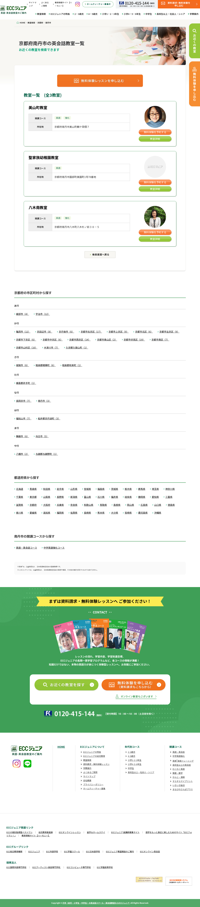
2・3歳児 (79, 13)
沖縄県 (157, 512)
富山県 (87, 496)
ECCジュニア (34, 851)
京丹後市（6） (66, 331)
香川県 (19, 512)
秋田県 (46, 489)
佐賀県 (73, 512)
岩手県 (60, 489)
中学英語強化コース (54, 547)
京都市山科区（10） (26, 347)
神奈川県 (170, 489)
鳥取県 (103, 504)
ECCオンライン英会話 (150, 851)
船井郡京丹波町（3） (49, 418)
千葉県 (19, 496)
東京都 (33, 496)
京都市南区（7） (160, 339)
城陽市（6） (22, 365)
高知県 (46, 512)
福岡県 (60, 512)
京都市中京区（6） (53, 339)
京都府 (33, 504)
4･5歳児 (131, 756)
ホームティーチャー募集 (94, 788)
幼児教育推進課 (46, 832)
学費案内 (194, 13)
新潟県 (73, 496)
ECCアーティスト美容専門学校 (46, 867)
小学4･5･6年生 (134, 764)
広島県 (144, 504)
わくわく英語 (179, 768)
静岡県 (141, 496)
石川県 (101, 496)
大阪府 (46, 504)
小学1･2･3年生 (134, 760)
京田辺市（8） (44, 331)
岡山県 (130, 504)
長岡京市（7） (23, 400)
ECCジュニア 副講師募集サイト (125, 832)
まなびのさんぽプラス (183, 789)
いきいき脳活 (179, 785)
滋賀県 (19, 504)
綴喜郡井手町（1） (26, 383)
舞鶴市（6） (22, 436)
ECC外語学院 (52, 851)
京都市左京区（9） (169, 331)
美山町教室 (38, 107)
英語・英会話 (179, 751)
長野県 (60, 496)
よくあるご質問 (90, 772)
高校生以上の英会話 (182, 764)
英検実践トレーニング (183, 760)
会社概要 (87, 780)
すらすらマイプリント (183, 781)
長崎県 (87, 512)
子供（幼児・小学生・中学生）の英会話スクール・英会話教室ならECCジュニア (95, 903)
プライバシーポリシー (93, 784)
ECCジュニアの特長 (60, 13)
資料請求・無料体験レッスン (96, 764)
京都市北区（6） (144, 331)
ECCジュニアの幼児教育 (94, 756)
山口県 (157, 504)
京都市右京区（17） (91, 331)
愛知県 (155, 496)
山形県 (73, 489)
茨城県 (114, 489)
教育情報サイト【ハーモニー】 (36, 835)
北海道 (19, 489)
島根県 (116, 504)
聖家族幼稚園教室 (44, 157)
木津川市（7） (51, 347)
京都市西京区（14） (80, 339)
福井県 (114, 496)
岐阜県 (128, 496)
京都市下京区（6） (26, 339)
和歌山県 (88, 504)
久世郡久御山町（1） (77, 347)
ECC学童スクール (72, 851)
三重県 (168, 496)
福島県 (101, 489)
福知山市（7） (23, 418)
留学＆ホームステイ (96, 832)
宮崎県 (128, 512)
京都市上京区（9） (119, 331)
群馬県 (141, 489)
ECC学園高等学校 (105, 867)
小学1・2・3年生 (110, 13)
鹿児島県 (143, 512)
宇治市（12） (43, 314)
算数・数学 (178, 773)
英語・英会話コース (26, 547)
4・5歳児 (93, 13)
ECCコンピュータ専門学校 (79, 867)
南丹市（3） (44, 400)
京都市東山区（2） (107, 339)
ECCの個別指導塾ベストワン (19, 832)
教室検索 (41, 13)
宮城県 (87, 489)
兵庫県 (60, 504)
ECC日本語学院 (93, 851)
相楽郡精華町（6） (46, 365)
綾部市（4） (22, 314)
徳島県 (171, 504)
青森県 (33, 489)
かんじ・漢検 (179, 777)
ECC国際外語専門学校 (16, 867)
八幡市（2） (22, 454)
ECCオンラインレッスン (70, 832)
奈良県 (73, 504)
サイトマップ (89, 776)
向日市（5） (42, 436)
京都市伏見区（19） (134, 339)
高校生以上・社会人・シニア (171, 13)
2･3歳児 (131, 751)
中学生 (148, 13)
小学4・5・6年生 (132, 13)
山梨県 (46, 496)
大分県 (114, 512)
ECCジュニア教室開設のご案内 (120, 851)
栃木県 (128, 489)
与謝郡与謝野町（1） (47, 454)
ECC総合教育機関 (14, 851)
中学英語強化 (179, 756)
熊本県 (101, 512)
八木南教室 (38, 207)
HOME (61, 747)
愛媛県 (33, 512)
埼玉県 (155, 489)
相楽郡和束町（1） (72, 365)
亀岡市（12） (23, 331)
